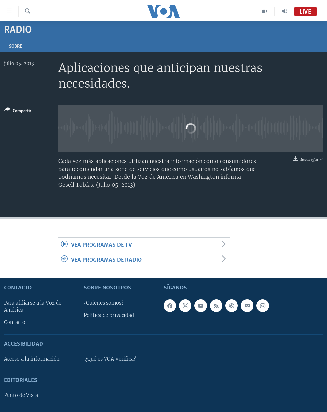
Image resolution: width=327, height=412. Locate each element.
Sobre (15, 46)
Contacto (14, 322)
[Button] (17, 111)
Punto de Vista (21, 395)
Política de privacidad (109, 315)
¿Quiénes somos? (103, 303)
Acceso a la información (32, 359)
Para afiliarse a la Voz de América (32, 306)
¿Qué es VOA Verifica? (110, 359)
